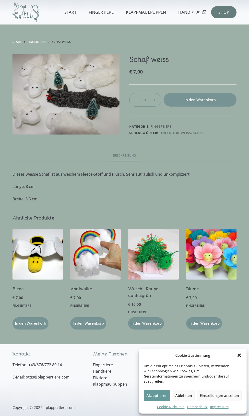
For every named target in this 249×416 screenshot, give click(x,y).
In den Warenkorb (200, 99)
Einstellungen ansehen (219, 395)
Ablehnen (183, 395)
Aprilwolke (81, 289)
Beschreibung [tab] (124, 155)
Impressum (219, 406)
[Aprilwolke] (95, 254)
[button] (239, 355)
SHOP (223, 12)
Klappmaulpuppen (146, 12)
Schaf (198, 133)
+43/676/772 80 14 (45, 364)
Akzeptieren (156, 395)
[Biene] (37, 254)
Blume (192, 289)
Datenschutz (197, 406)
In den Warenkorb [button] (30, 323)
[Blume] (211, 254)
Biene (18, 289)
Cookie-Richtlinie (171, 406)
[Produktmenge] (145, 100)
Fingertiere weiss (175, 133)
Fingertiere (101, 12)
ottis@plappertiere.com (48, 377)
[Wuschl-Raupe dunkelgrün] (153, 254)
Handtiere (189, 12)
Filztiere (100, 377)
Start (70, 12)
